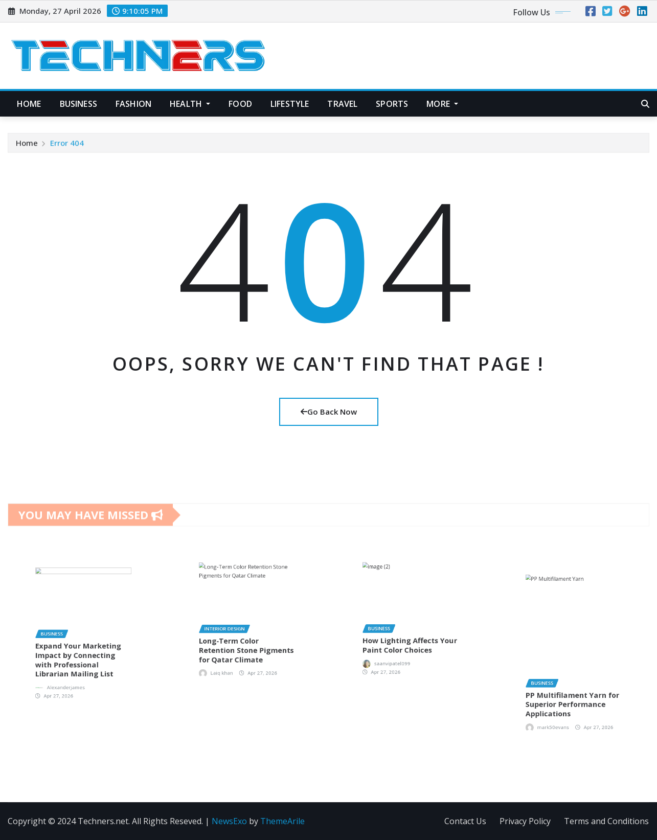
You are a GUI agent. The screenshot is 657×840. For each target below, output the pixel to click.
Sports (392, 103)
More (442, 103)
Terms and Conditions (606, 821)
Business (78, 103)
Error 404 (67, 147)
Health (190, 103)
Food (240, 103)
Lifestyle (289, 103)
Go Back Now (329, 411)
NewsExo (229, 821)
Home (29, 103)
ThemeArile (282, 821)
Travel (342, 103)
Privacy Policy (525, 821)
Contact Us (465, 821)
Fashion (133, 103)
